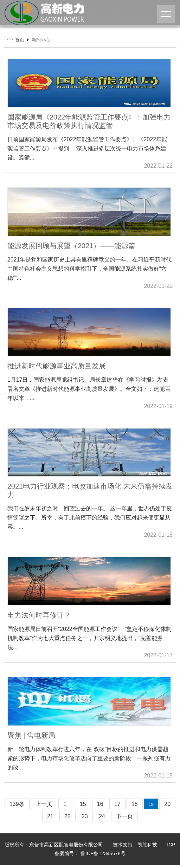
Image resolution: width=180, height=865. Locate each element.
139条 (17, 804)
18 (134, 804)
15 (83, 804)
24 (102, 816)
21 (50, 816)
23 (85, 816)
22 (67, 816)
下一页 (124, 816)
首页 (19, 40)
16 (100, 804)
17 (117, 804)
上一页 (44, 804)
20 (167, 804)
